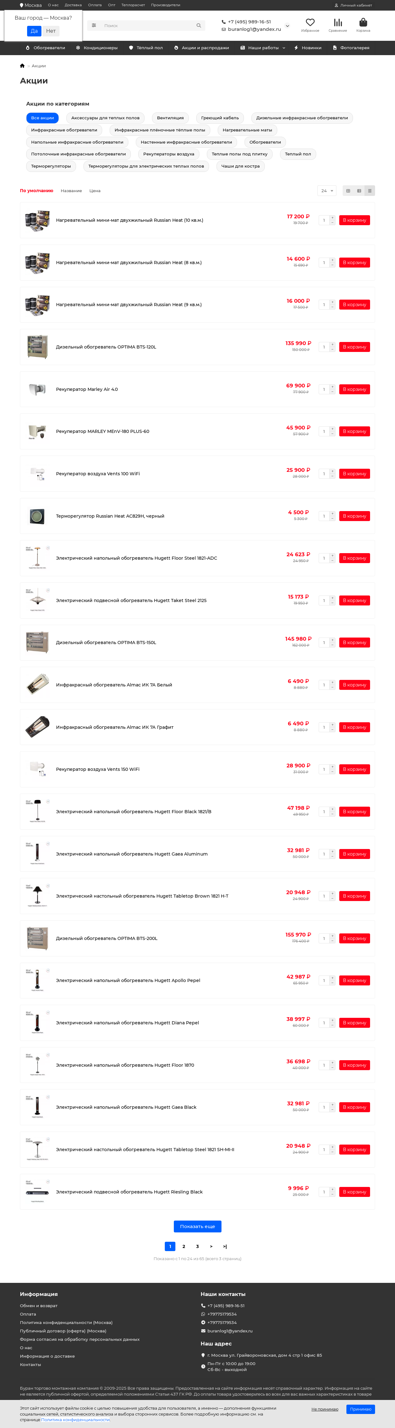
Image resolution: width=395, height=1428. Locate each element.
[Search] (153, 26)
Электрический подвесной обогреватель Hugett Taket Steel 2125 (131, 601)
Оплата (95, 5)
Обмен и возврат (39, 1305)
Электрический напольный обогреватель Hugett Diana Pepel (127, 1024)
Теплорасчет (133, 5)
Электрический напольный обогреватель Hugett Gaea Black (126, 1108)
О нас (53, 5)
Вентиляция (170, 118)
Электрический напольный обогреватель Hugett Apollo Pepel (128, 981)
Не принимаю (325, 1409)
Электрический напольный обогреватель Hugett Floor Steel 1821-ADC (136, 559)
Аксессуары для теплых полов (105, 118)
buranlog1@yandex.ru (250, 29)
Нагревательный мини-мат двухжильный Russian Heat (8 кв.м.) (129, 263)
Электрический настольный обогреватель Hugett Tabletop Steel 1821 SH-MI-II (145, 1150)
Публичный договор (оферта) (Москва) (63, 1331)
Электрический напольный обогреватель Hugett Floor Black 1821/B (134, 812)
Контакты (30, 1364)
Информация (39, 1294)
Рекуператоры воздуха (168, 155)
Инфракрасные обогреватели (64, 130)
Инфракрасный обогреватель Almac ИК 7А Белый (114, 686)
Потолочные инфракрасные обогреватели (78, 155)
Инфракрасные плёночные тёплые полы (160, 130)
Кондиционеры (46, 48)
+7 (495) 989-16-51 (245, 22)
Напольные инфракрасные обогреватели (77, 142)
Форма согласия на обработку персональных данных (80, 1339)
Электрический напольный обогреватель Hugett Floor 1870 (125, 1066)
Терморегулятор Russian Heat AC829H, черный (110, 517)
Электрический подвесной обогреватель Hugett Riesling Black (129, 1193)
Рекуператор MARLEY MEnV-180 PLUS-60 (102, 432)
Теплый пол (298, 155)
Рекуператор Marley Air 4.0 (87, 390)
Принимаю (360, 1409)
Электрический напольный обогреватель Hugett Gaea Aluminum (132, 855)
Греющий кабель (220, 118)
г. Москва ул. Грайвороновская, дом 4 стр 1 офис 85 (264, 1355)
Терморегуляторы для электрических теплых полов (146, 167)
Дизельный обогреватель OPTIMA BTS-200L (106, 939)
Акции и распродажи (201, 48)
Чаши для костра (240, 167)
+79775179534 (222, 1314)
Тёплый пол (145, 48)
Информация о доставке (47, 1356)
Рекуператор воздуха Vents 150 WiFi (98, 770)
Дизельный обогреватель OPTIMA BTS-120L (106, 348)
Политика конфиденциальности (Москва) (66, 1322)
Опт (111, 5)
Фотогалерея (350, 48)
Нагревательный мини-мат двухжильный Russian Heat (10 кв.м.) (129, 221)
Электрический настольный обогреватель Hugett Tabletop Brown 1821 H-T (142, 897)
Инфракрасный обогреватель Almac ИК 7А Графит (115, 728)
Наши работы (259, 48)
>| (225, 1247)
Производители (165, 5)
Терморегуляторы (51, 167)
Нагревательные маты (247, 130)
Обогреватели (98, 48)
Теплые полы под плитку (240, 155)
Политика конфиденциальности (75, 1419)
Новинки (308, 48)
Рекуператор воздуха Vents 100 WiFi (98, 474)
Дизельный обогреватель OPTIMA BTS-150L (106, 644)
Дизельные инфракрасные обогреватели (302, 118)
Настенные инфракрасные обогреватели (186, 142)
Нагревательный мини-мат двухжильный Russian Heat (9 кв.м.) (129, 306)
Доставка (73, 5)
